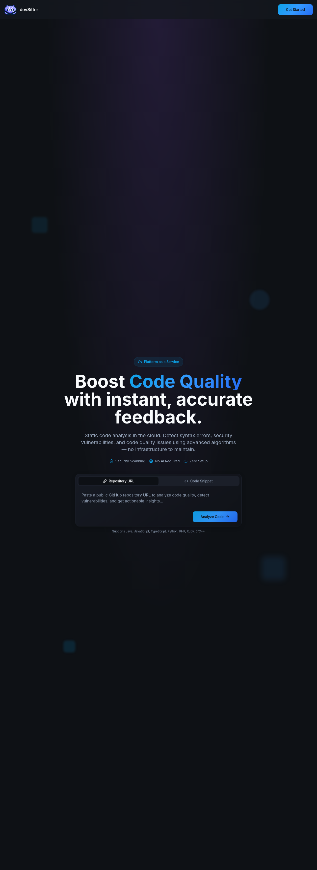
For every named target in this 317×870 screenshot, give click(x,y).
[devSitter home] (21, 10)
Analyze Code (215, 517)
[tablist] (158, 482)
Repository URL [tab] (118, 481)
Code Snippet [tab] (198, 481)
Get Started (295, 9)
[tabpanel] (158, 499)
